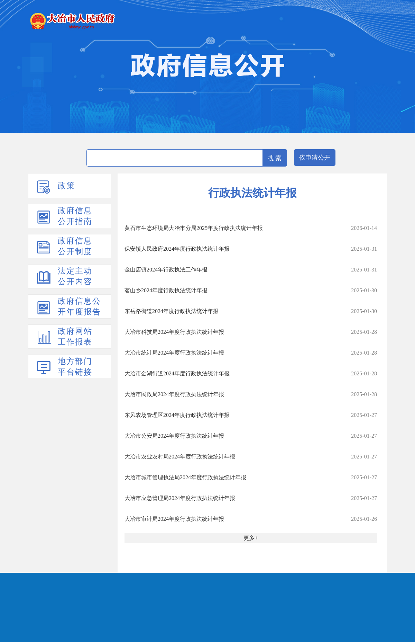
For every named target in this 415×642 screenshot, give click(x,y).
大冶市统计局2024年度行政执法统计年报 (174, 353)
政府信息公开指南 (75, 216)
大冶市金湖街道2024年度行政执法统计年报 (177, 373)
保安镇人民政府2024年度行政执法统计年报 (177, 249)
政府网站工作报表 (75, 336)
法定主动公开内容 (75, 276)
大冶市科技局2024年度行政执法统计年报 (174, 332)
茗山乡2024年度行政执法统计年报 (166, 290)
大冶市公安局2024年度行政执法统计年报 (174, 436)
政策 (66, 185)
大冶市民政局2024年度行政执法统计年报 (174, 394)
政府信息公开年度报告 (79, 306)
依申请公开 (314, 157)
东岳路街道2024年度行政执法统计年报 (171, 311)
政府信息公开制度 (75, 246)
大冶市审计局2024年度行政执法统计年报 (174, 519)
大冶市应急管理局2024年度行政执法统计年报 (179, 498)
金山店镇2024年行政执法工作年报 (166, 270)
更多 (249, 538)
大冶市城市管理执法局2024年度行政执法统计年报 (185, 477)
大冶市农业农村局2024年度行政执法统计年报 (179, 457)
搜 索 (275, 158)
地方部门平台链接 (75, 366)
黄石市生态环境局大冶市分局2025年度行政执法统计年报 (193, 228)
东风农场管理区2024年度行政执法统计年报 (177, 415)
